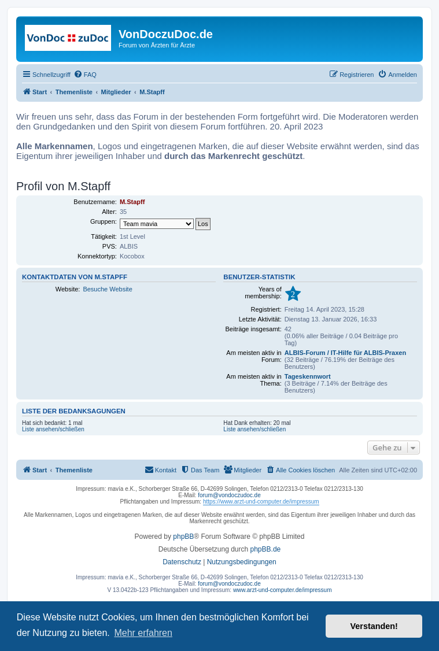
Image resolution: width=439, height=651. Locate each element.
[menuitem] (85, 75)
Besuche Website (107, 289)
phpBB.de (265, 549)
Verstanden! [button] (374, 626)
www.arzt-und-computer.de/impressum (282, 590)
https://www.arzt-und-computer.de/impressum (261, 501)
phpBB (183, 536)
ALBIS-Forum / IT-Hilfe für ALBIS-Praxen (345, 352)
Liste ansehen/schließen (53, 429)
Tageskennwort (308, 376)
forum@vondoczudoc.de (229, 495)
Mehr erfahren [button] (143, 633)
